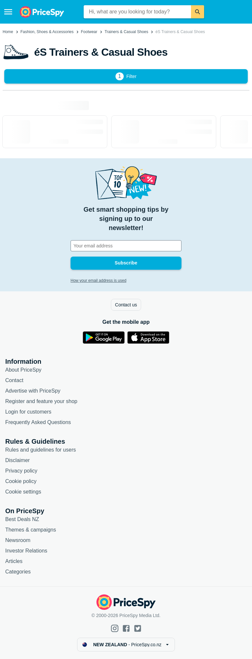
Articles (13, 561)
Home (8, 31)
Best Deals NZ (22, 519)
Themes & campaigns (30, 530)
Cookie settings (23, 491)
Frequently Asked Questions (38, 422)
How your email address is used (98, 280)
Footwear (89, 31)
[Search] (197, 11)
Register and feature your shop (41, 401)
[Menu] (8, 12)
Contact (14, 380)
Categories (18, 571)
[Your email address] (126, 245)
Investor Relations (26, 550)
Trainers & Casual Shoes (126, 31)
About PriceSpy (23, 370)
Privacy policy (21, 471)
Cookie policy (20, 481)
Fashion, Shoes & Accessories (47, 31)
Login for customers (28, 412)
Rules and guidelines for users (40, 450)
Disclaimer (17, 460)
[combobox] (137, 11)
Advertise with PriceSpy (32, 391)
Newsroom (17, 540)
